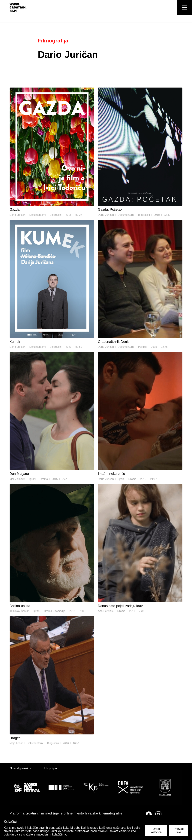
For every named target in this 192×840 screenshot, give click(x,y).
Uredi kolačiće (156, 830)
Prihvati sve (179, 830)
